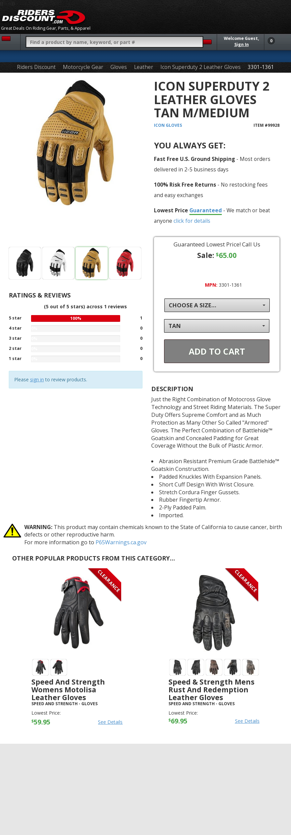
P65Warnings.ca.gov (121, 542)
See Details (110, 722)
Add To (217, 351)
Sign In (241, 44)
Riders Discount (36, 67)
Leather (143, 67)
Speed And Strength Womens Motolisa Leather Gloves (68, 689)
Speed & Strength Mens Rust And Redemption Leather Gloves (211, 689)
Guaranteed (205, 210)
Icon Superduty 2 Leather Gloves (200, 67)
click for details (192, 220)
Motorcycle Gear (83, 67)
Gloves (118, 67)
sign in (37, 379)
